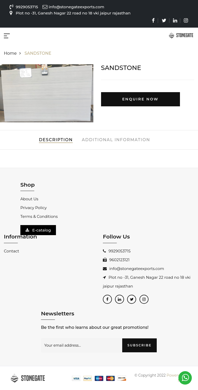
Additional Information (116, 139)
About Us (29, 198)
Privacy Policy (33, 207)
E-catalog (38, 230)
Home (13, 53)
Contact (11, 251)
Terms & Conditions (39, 216)
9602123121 (116, 259)
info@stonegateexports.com (133, 268)
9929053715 (27, 6)
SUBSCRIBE (139, 345)
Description (56, 139)
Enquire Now (140, 99)
